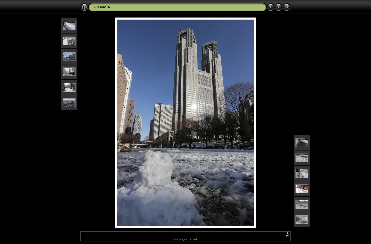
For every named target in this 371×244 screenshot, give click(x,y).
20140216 (102, 7)
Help (195, 239)
